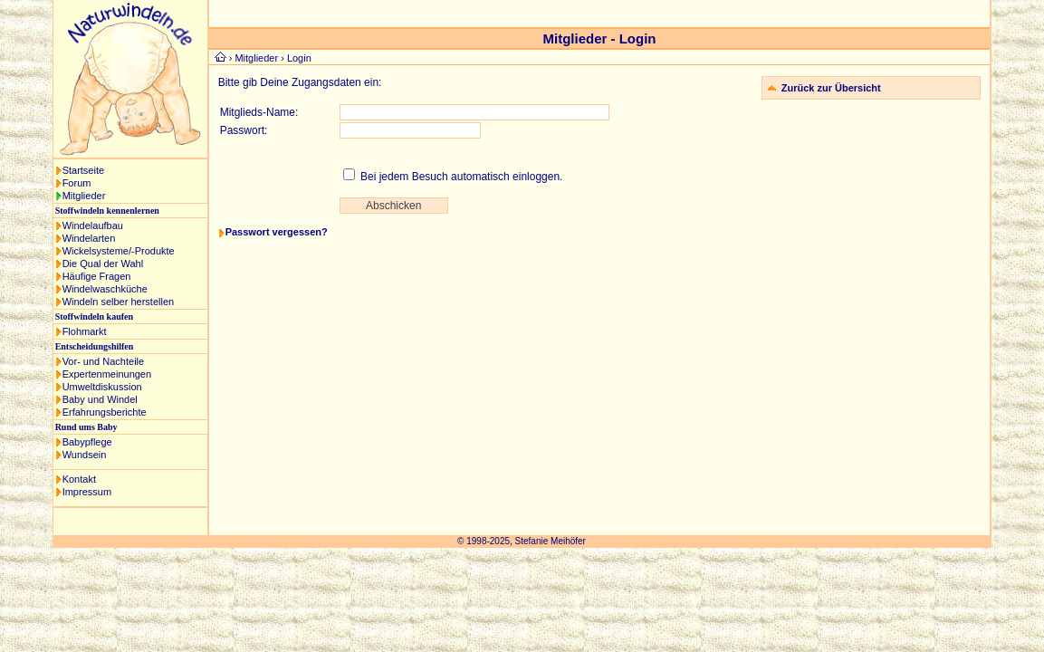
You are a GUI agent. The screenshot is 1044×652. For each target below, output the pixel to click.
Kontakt (79, 479)
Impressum (86, 491)
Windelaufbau (92, 225)
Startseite (83, 170)
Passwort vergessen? (276, 231)
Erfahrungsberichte (104, 412)
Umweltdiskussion (102, 386)
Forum (76, 182)
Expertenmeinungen (106, 374)
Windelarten (89, 238)
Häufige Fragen (96, 276)
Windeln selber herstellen (118, 301)
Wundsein (84, 454)
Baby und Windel (100, 399)
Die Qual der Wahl (102, 263)
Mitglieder (84, 195)
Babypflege (87, 441)
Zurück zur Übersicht (831, 87)
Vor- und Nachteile (103, 361)
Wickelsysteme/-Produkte (118, 250)
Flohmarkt (84, 331)
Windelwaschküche (105, 288)
